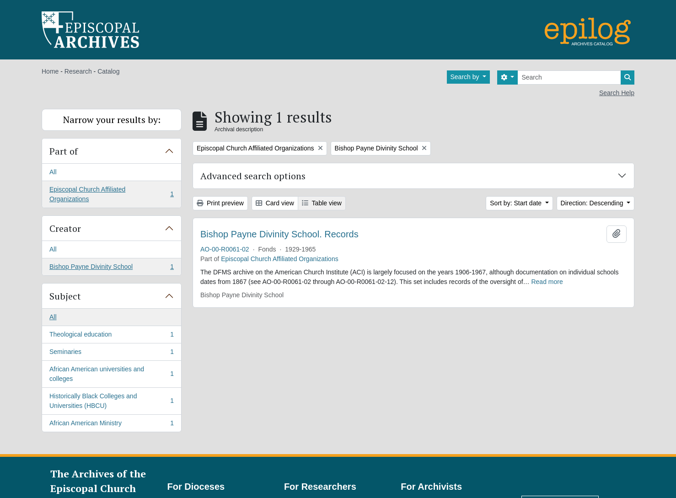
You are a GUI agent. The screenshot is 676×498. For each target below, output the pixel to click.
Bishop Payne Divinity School (111, 268)
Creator (65, 228)
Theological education (111, 336)
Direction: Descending (593, 203)
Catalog (108, 71)
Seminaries (111, 353)
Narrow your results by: (112, 119)
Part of (63, 151)
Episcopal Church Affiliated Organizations (111, 194)
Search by (466, 76)
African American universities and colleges (111, 373)
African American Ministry (111, 424)
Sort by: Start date (516, 203)
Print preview (220, 203)
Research (78, 71)
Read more (547, 281)
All (53, 172)
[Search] (569, 77)
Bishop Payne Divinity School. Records (279, 234)
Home (50, 71)
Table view (322, 203)
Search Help (616, 92)
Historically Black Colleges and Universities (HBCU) (111, 400)
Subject (65, 296)
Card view (275, 203)
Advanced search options (253, 176)
